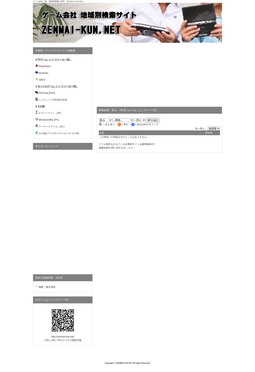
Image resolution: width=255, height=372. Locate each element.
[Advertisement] (159, 75)
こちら (129, 147)
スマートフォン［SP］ (50, 113)
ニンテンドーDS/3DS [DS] (53, 99)
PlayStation (45, 66)
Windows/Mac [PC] (49, 119)
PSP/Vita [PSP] (47, 93)
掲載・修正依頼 (47, 287)
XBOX (42, 79)
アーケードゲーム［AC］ (52, 126)
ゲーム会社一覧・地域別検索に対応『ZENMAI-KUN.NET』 (59, 1)
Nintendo (43, 73)
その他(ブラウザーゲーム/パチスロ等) (59, 133)
